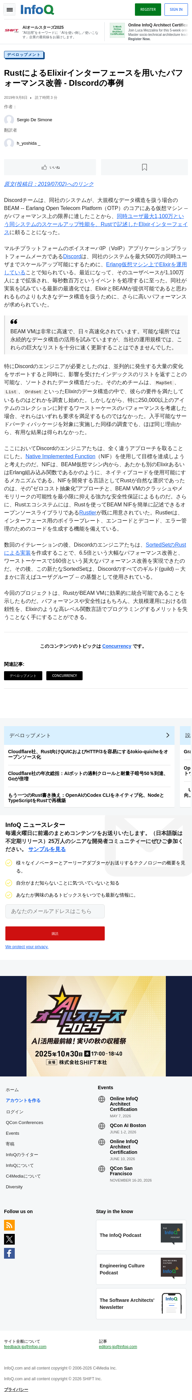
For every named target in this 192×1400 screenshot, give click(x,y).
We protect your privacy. (26, 946)
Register (148, 9)
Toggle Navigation (9, 9)
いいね (55, 167)
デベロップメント (24, 55)
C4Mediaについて (23, 1176)
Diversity (14, 1186)
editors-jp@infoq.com (118, 1346)
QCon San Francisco (121, 1171)
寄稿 (10, 1143)
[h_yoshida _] (9, 143)
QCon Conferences (24, 1122)
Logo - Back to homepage (37, 9)
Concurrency (116, 646)
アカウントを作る (23, 1100)
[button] (55, 933)
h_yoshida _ (28, 143)
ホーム (12, 1089)
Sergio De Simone (34, 119)
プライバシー (16, 1389)
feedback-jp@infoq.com (25, 1346)
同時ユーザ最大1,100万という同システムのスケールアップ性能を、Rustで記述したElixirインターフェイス (96, 224)
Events (12, 1133)
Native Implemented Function (60, 456)
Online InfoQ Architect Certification (124, 1104)
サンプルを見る (47, 849)
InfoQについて (20, 1165)
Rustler (87, 512)
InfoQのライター (22, 1154)
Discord (72, 256)
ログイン (14, 1112)
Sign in (176, 9)
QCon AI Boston (128, 1125)
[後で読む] (144, 167)
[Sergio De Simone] (9, 120)
